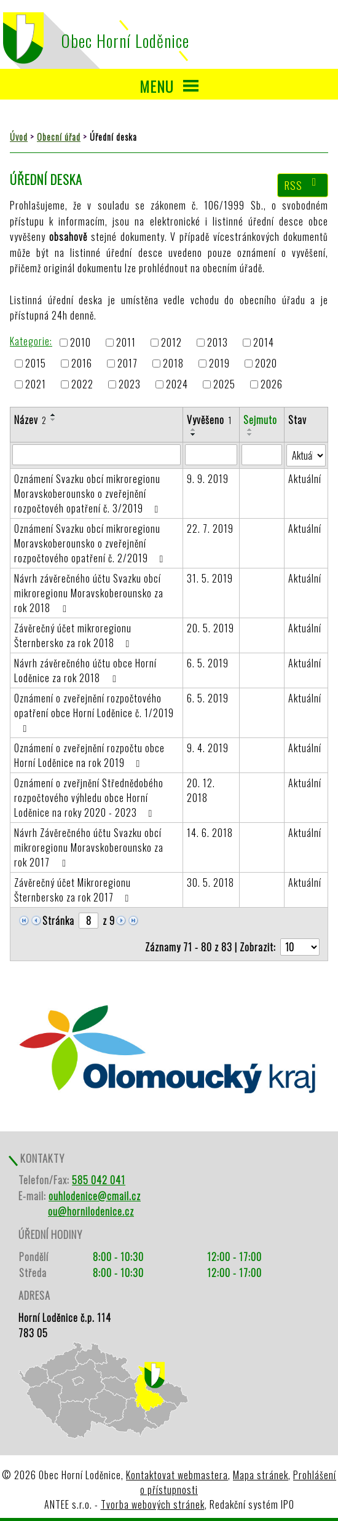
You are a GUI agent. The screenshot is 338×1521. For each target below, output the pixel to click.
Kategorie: (31, 341)
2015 (35, 363)
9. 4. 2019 (208, 748)
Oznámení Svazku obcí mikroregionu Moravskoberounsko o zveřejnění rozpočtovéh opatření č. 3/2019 (88, 493)
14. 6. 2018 (210, 832)
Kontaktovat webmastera (177, 1475)
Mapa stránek (260, 1475)
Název (30, 419)
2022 (82, 384)
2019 (219, 363)
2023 (130, 384)
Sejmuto (260, 419)
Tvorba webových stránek (153, 1504)
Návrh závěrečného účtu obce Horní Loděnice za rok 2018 (85, 670)
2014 (263, 342)
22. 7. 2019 (210, 528)
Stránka (58, 920)
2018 (173, 363)
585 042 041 (98, 1180)
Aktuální (304, 478)
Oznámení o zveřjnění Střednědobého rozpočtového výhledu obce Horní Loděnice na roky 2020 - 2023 (88, 798)
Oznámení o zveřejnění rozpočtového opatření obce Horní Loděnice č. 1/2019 (94, 712)
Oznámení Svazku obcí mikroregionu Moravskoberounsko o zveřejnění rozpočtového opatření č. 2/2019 (91, 543)
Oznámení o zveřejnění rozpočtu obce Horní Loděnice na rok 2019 (89, 755)
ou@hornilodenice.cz (91, 1211)
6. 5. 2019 (208, 663)
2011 (126, 342)
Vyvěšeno (209, 419)
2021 (35, 384)
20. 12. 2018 (201, 790)
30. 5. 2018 (210, 882)
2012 (171, 342)
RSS (303, 185)
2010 (80, 342)
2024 (177, 384)
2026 (272, 384)
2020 (266, 363)
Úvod (19, 136)
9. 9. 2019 (208, 478)
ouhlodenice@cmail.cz (95, 1196)
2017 (127, 363)
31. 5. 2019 (210, 578)
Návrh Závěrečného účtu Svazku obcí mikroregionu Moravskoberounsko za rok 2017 (88, 847)
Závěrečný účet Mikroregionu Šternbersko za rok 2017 (73, 890)
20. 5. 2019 (210, 628)
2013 (217, 342)
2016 (81, 363)
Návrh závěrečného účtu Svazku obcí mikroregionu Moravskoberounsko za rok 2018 (88, 593)
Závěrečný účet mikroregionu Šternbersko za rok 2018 (74, 635)
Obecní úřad (59, 136)
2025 (224, 384)
